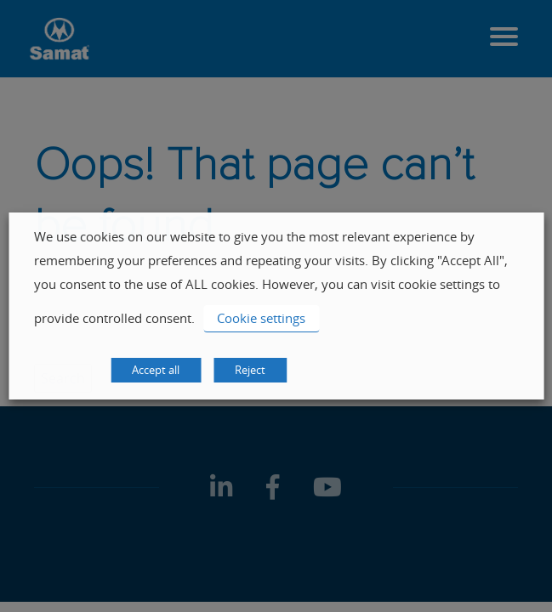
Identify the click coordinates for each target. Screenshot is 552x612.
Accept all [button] (155, 369)
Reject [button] (250, 369)
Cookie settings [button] (261, 317)
